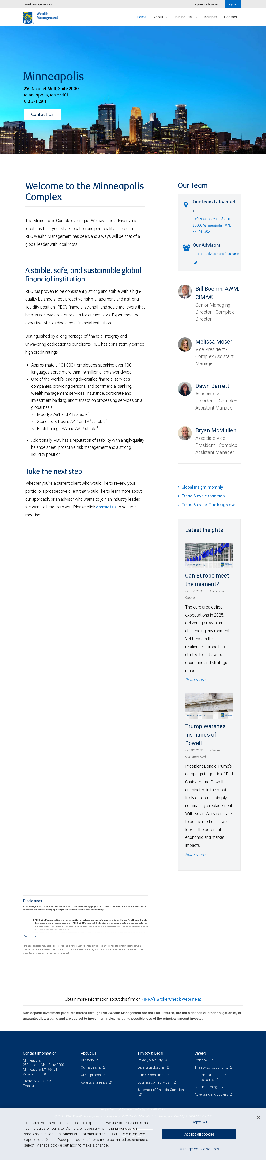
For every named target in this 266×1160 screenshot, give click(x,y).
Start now (202, 1060)
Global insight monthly (202, 487)
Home (141, 17)
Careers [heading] (201, 1053)
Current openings (207, 1087)
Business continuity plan (155, 1082)
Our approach (91, 1075)
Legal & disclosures (151, 1067)
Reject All (199, 1122)
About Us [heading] (88, 1053)
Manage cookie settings (199, 1149)
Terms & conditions (152, 1075)
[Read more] (29, 936)
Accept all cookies (199, 1134)
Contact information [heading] (39, 1053)
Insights (210, 17)
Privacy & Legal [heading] (150, 1053)
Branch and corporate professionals (210, 1077)
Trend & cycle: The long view (208, 504)
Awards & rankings (94, 1082)
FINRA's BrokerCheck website (169, 999)
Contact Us (42, 115)
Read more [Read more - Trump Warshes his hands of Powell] (195, 854)
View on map (32, 1074)
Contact (230, 17)
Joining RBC (186, 17)
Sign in (233, 4)
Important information (206, 4)
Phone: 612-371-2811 (39, 1081)
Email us (29, 1086)
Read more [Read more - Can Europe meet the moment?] (195, 679)
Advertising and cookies (212, 1094)
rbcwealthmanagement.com (37, 4)
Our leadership (91, 1067)
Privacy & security (150, 1060)
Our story (87, 1060)
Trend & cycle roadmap (203, 496)
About (160, 17)
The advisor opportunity (212, 1067)
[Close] (258, 1117)
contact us (106, 507)
